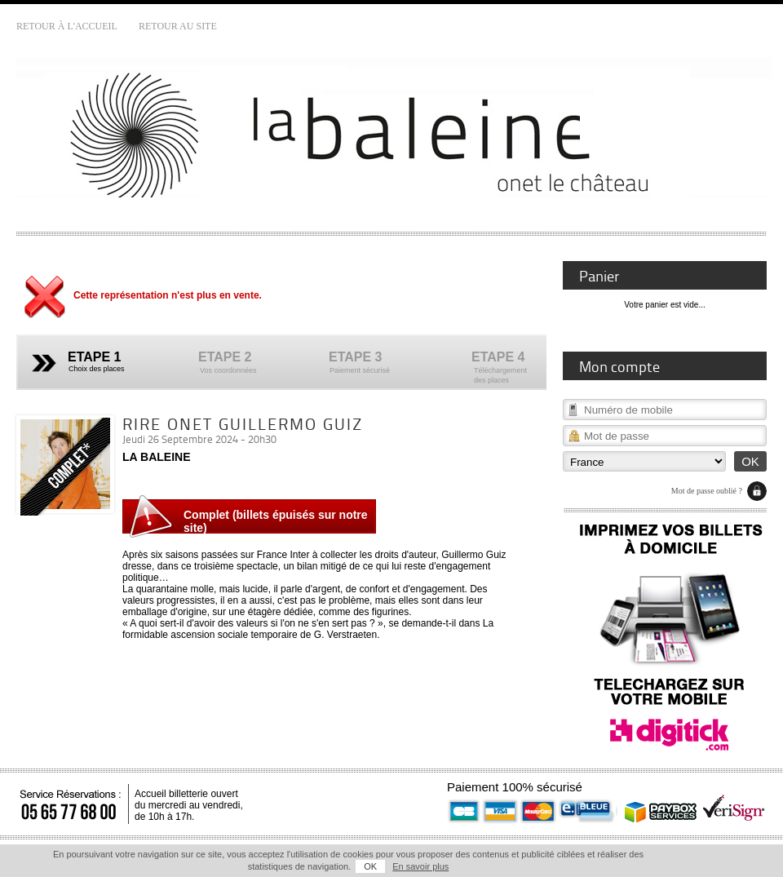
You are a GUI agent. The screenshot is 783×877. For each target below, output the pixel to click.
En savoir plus (420, 866)
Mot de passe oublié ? (706, 490)
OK (370, 866)
